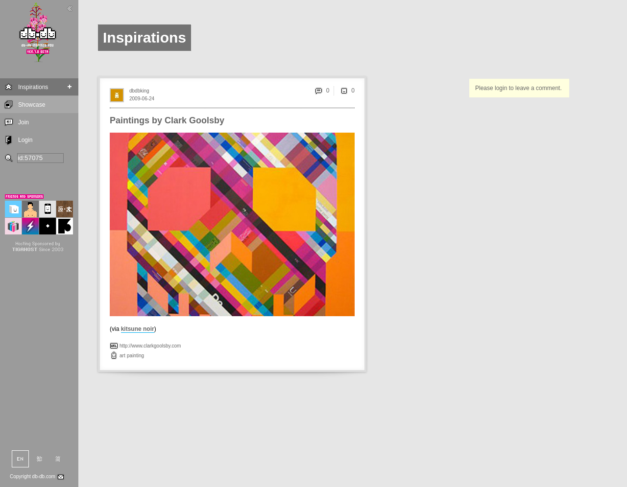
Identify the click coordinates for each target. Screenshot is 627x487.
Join (23, 122)
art (122, 355)
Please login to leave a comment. (518, 88)
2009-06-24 (141, 98)
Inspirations (33, 87)
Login (25, 140)
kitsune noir (137, 328)
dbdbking (139, 90)
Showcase (31, 104)
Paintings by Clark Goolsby (167, 120)
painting (135, 355)
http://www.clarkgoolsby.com (150, 345)
